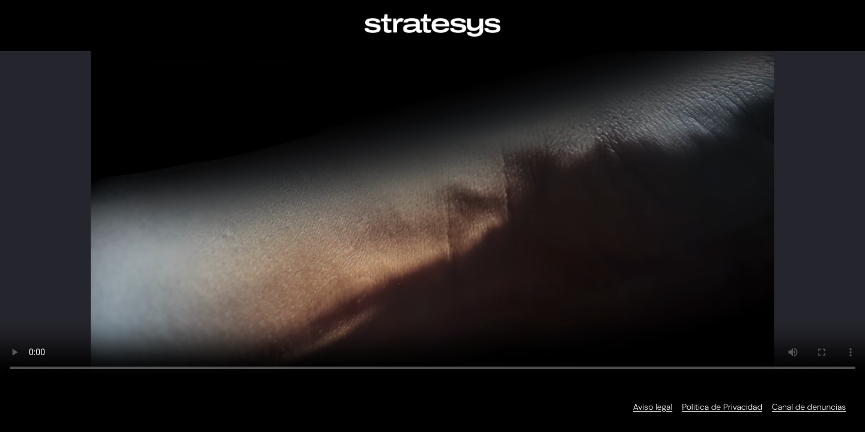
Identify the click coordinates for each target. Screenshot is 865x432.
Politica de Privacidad (722, 406)
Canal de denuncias (809, 406)
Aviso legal (652, 406)
